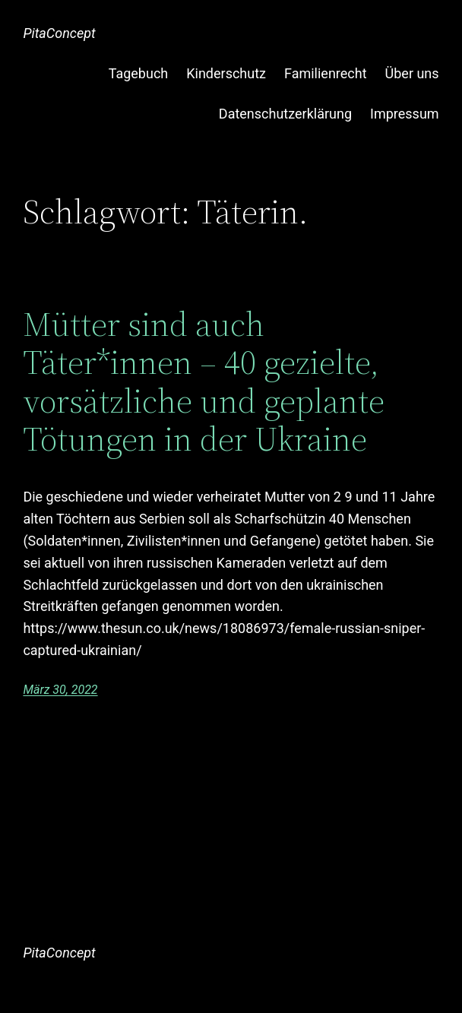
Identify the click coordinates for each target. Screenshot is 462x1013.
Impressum (404, 114)
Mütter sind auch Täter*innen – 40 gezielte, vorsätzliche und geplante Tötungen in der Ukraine (203, 382)
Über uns (412, 73)
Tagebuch (139, 73)
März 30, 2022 (60, 689)
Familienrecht (325, 73)
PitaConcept (59, 33)
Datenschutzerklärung (285, 114)
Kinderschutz (226, 73)
